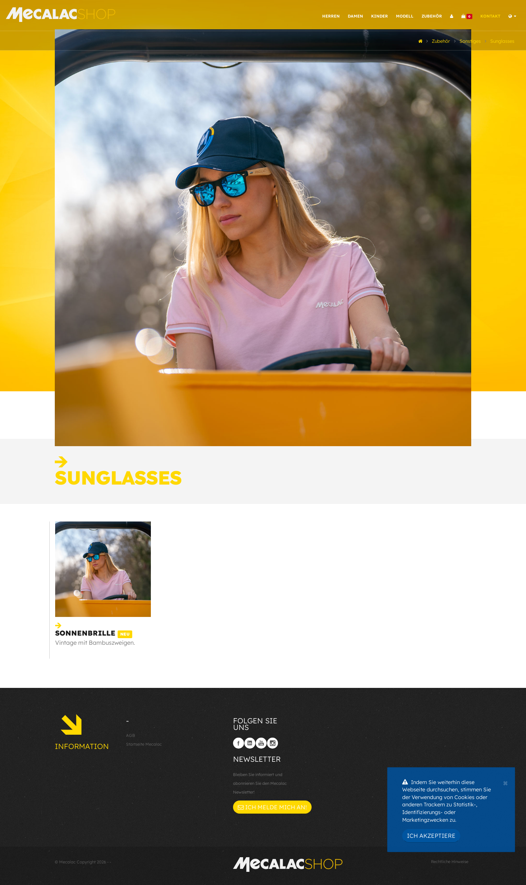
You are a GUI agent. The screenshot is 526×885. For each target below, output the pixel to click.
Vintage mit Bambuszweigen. (95, 642)
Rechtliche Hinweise (449, 861)
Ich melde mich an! (272, 807)
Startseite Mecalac (144, 744)
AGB (130, 735)
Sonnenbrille (93, 633)
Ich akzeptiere (431, 835)
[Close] (505, 782)
